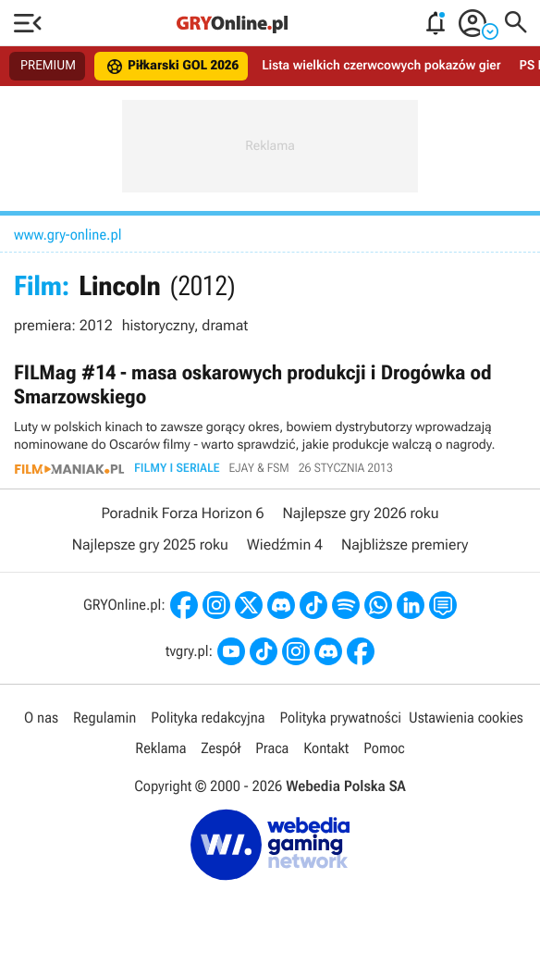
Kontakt (326, 748)
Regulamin (104, 717)
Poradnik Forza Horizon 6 (182, 513)
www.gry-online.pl (68, 234)
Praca (271, 748)
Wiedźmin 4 (285, 544)
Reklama (160, 748)
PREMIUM (48, 65)
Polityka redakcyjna (207, 717)
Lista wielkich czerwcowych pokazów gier (381, 65)
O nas (41, 717)
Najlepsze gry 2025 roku (150, 544)
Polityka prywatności (340, 717)
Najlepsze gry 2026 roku (361, 513)
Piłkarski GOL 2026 (172, 67)
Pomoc (383, 748)
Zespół (220, 748)
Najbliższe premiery (404, 544)
